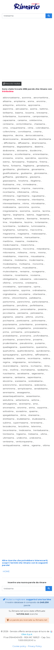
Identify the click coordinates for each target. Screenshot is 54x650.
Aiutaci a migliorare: (27, 599)
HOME (6, 571)
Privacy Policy (35, 646)
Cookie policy (19, 646)
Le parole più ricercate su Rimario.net (27, 620)
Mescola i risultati (11, 84)
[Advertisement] (27, 50)
